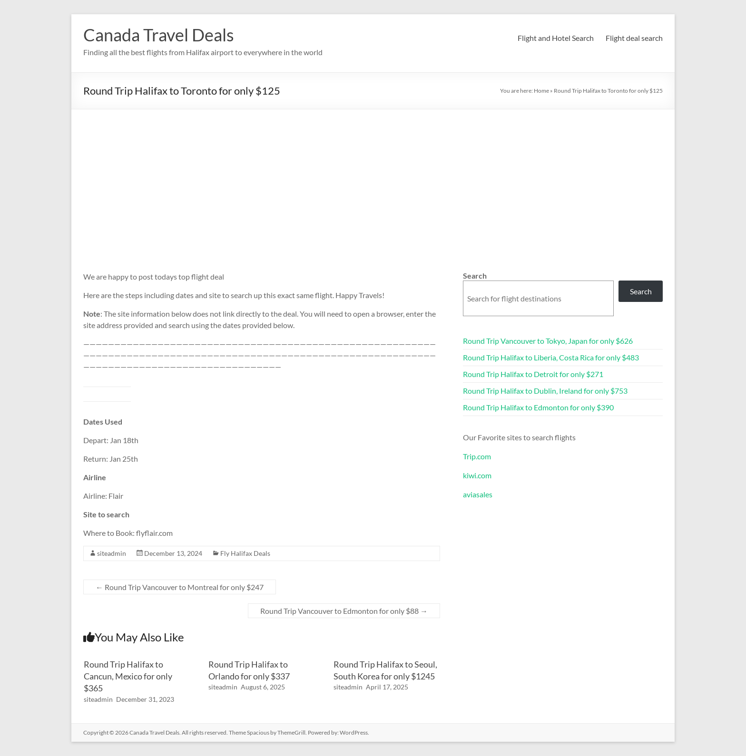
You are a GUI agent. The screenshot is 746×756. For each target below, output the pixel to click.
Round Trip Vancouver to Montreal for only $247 (180, 586)
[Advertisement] (373, 180)
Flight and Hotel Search (556, 37)
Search (475, 275)
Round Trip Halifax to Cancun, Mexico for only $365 (128, 676)
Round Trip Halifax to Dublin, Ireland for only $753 (545, 390)
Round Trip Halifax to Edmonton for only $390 (538, 407)
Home (541, 90)
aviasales (477, 494)
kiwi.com (477, 475)
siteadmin (111, 553)
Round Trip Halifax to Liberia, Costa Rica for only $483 (551, 357)
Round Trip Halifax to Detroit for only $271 (533, 373)
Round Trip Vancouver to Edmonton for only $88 (344, 610)
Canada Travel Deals (158, 34)
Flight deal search (634, 37)
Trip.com (477, 456)
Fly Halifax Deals (245, 553)
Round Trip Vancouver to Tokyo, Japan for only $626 (548, 340)
